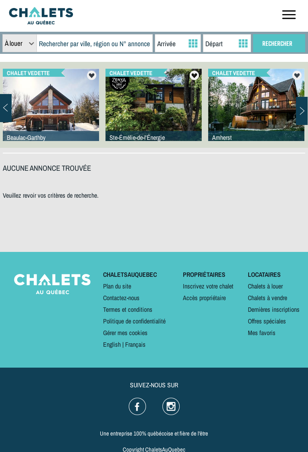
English (112, 344)
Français (135, 344)
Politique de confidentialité (134, 321)
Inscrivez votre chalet (208, 286)
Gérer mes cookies (125, 332)
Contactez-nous (121, 297)
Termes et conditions (127, 309)
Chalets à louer (265, 286)
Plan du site (117, 286)
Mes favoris (262, 332)
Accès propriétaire (204, 297)
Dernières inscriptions (274, 309)
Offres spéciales (267, 321)
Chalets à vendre (267, 297)
